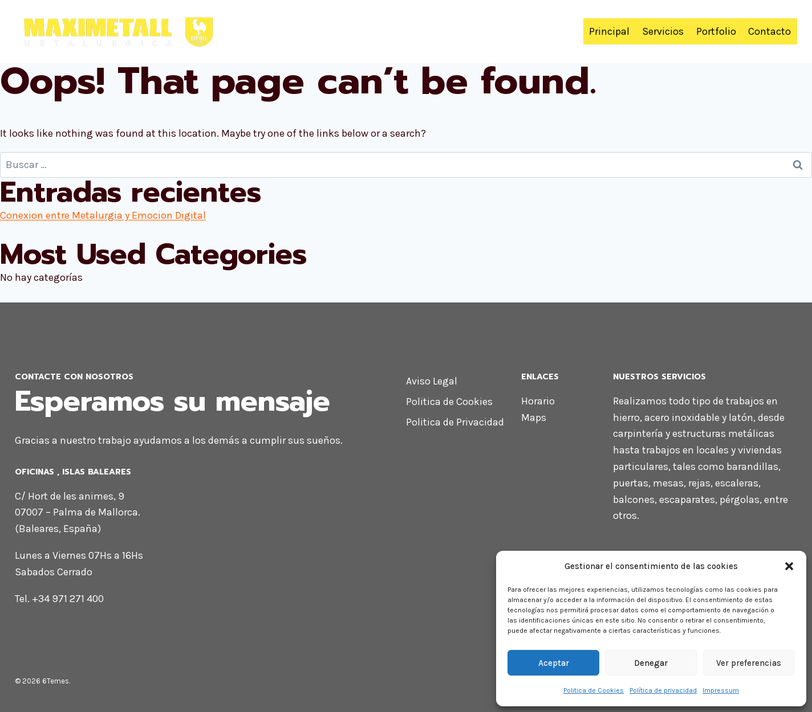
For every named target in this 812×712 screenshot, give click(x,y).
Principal (609, 31)
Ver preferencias (748, 663)
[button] (789, 566)
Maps (533, 417)
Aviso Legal (431, 381)
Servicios (663, 31)
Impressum (721, 690)
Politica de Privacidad (455, 422)
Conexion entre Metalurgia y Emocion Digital (103, 215)
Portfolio (716, 31)
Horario (538, 401)
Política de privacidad (663, 690)
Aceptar (553, 663)
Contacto (769, 31)
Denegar (651, 663)
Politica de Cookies (593, 690)
